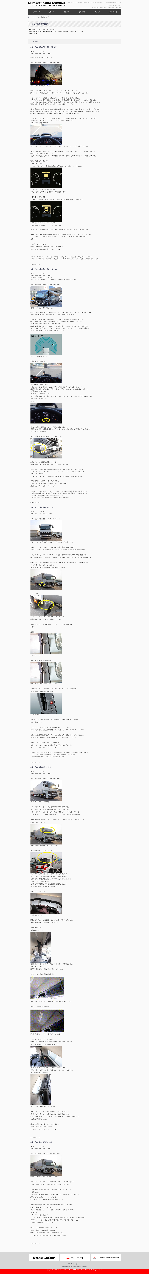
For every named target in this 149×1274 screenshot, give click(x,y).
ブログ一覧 (34, 41)
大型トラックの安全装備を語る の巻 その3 (43, 47)
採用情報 (82, 12)
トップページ (36, 12)
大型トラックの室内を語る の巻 (40, 767)
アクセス (97, 12)
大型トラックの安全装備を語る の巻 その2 (43, 269)
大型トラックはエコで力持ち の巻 (41, 1142)
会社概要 (66, 12)
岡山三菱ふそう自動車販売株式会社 (50, 4)
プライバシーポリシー (74, 1264)
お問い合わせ (113, 12)
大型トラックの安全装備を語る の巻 (41, 507)
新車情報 (51, 12)
